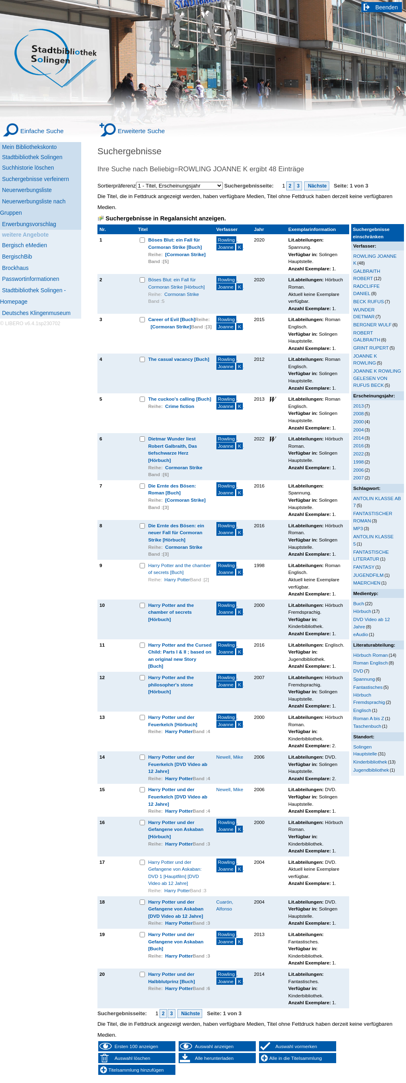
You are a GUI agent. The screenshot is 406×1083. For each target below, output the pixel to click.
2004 (358, 429)
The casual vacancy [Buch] (178, 359)
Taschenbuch (367, 726)
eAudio (360, 634)
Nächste (317, 186)
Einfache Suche (42, 130)
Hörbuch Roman (370, 655)
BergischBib (17, 256)
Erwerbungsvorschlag (29, 224)
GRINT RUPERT (371, 347)
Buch (358, 603)
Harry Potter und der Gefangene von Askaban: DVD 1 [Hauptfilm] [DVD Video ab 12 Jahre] (175, 872)
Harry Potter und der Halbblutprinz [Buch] (171, 977)
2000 (358, 421)
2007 (358, 477)
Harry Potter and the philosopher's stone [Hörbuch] (171, 684)
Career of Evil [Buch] (171, 319)
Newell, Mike (229, 756)
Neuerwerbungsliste (27, 190)
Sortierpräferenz (116, 186)
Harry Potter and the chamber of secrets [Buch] (179, 569)
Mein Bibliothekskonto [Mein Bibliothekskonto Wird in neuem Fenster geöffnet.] (29, 147)
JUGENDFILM (368, 575)
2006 (358, 469)
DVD (358, 670)
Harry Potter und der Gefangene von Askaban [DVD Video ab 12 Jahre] (175, 909)
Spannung (364, 679)
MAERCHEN (366, 582)
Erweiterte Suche (141, 130)
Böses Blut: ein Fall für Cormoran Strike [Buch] (175, 243)
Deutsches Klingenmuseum (36, 313)
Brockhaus (15, 268)
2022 (358, 453)
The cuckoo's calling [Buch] (179, 398)
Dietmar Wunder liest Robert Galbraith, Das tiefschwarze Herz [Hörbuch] (172, 449)
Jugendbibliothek (371, 769)
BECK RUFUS (368, 301)
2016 (358, 445)
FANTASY (364, 567)
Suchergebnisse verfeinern (35, 179)
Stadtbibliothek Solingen (32, 157)
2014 (358, 437)
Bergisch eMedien (24, 245)
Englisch (362, 710)
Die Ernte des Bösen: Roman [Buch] (172, 489)
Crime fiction (179, 406)
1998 (358, 461)
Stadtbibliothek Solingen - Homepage (33, 296)
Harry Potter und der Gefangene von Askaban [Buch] (175, 941)
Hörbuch (362, 611)
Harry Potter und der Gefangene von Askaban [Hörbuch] (175, 829)
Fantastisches (367, 687)
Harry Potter (177, 579)
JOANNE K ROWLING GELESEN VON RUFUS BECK (377, 378)
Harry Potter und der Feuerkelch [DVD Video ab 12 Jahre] (177, 764)
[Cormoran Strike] (185, 254)
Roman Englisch (370, 662)
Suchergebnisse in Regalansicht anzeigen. (166, 218)
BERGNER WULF (372, 324)
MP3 (358, 528)
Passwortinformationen (30, 279)
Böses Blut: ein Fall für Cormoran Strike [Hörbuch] (176, 283)
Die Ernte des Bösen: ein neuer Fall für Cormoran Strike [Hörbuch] (176, 532)
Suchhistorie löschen (28, 167)
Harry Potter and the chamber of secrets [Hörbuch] (171, 612)
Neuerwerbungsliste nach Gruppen (32, 207)
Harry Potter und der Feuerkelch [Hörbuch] (172, 720)
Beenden (387, 7)
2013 (358, 405)
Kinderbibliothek (370, 761)
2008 (358, 413)
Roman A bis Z (368, 718)
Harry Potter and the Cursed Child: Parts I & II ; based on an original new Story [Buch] (180, 655)
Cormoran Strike (181, 294)
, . (230, 243)
